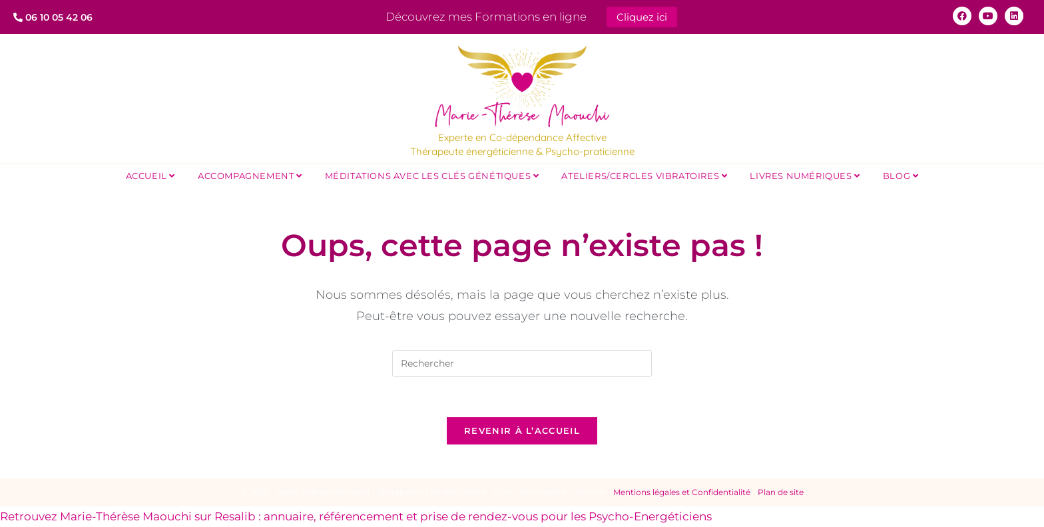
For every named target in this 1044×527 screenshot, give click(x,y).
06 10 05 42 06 (53, 17)
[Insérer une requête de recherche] (522, 363)
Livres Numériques (805, 175)
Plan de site (781, 492)
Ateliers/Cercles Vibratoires (644, 175)
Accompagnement (250, 175)
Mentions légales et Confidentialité (681, 492)
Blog (901, 175)
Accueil (150, 175)
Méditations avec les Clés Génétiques (432, 175)
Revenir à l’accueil (522, 430)
